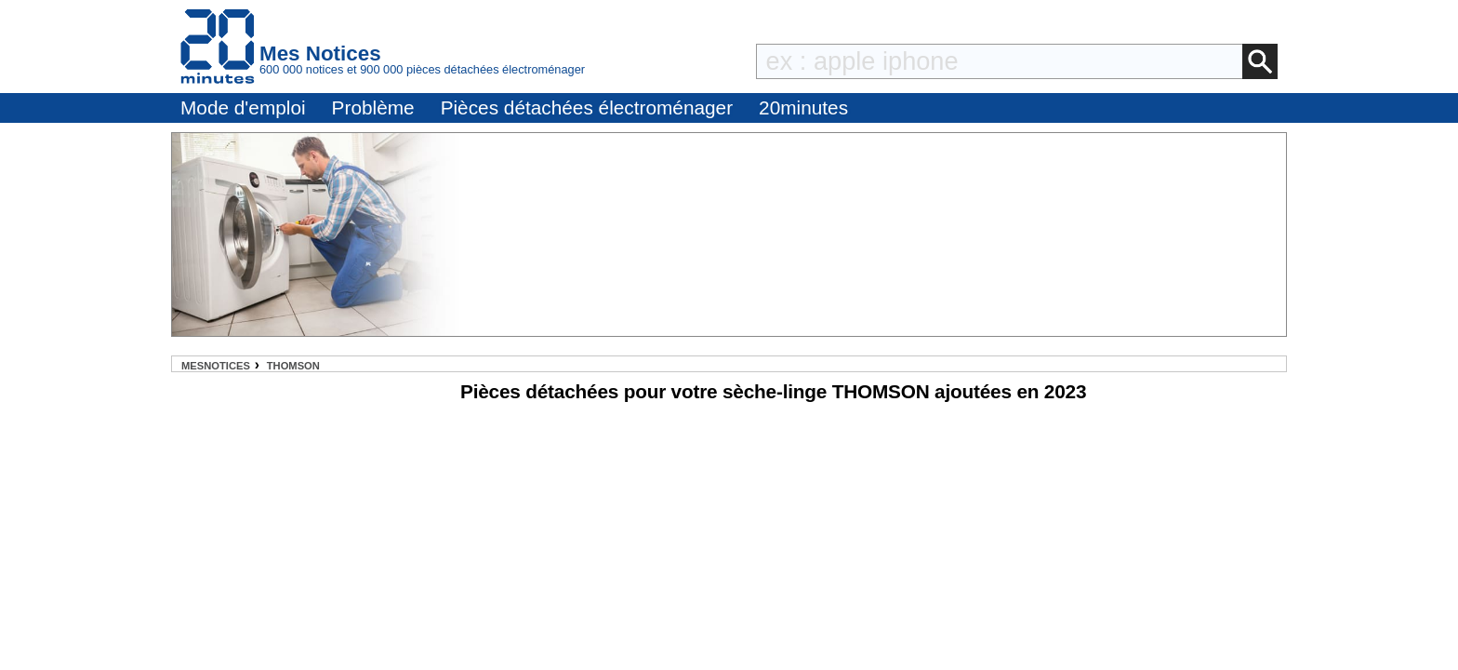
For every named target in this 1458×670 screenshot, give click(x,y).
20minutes (803, 107)
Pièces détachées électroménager (587, 107)
